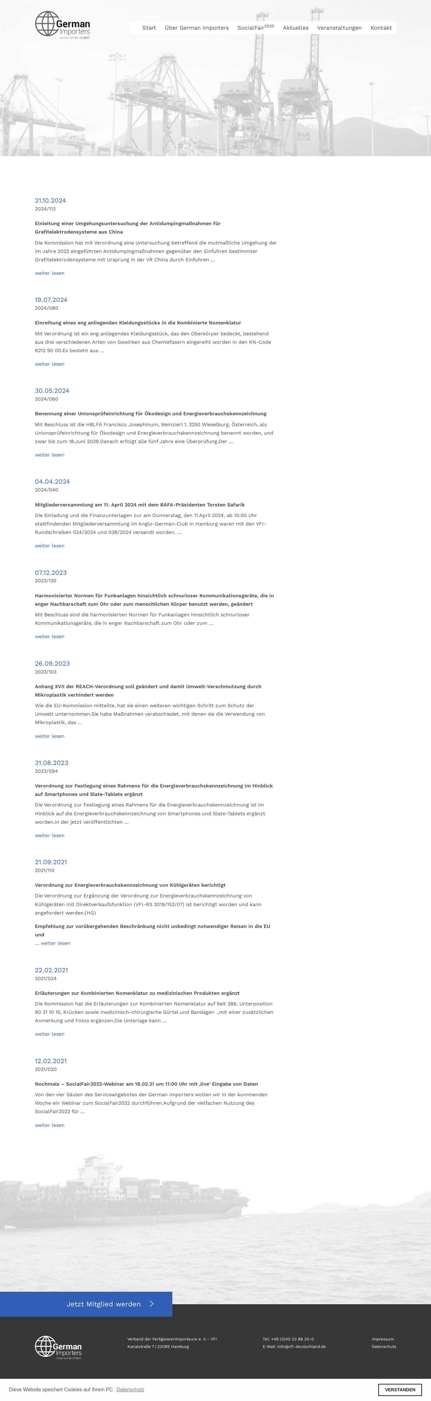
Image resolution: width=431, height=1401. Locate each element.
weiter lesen (50, 273)
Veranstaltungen (339, 27)
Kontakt (381, 27)
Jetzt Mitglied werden (105, 1304)
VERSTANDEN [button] (400, 1389)
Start (149, 27)
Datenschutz (384, 1346)
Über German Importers (197, 27)
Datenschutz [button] (130, 1389)
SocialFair (255, 27)
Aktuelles (296, 27)
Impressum (383, 1339)
